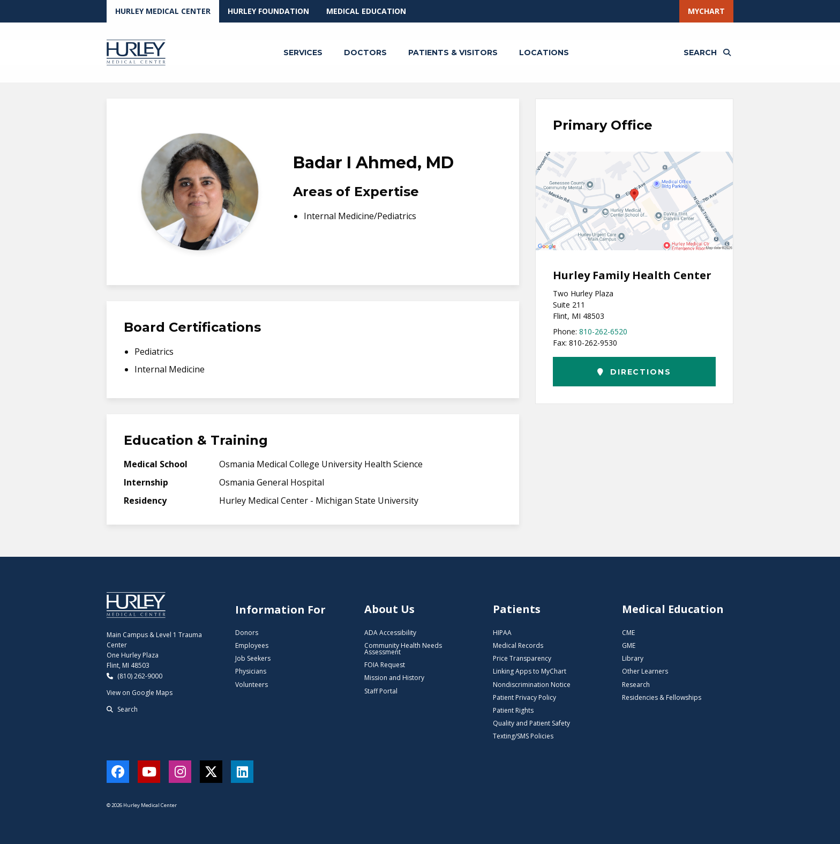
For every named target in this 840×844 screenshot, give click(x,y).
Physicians (250, 671)
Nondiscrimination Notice (532, 684)
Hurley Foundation (268, 11)
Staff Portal (381, 691)
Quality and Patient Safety (531, 723)
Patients (517, 609)
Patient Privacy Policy (524, 697)
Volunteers (251, 684)
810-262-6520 (603, 331)
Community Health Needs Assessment (403, 648)
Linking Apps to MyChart (529, 671)
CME (628, 632)
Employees (251, 645)
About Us (389, 609)
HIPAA (502, 632)
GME (628, 645)
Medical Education (366, 11)
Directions (634, 372)
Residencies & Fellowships (661, 697)
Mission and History (394, 677)
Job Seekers (253, 658)
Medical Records (518, 645)
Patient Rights (513, 710)
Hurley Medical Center (163, 11)
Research (636, 684)
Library (632, 658)
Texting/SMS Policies (523, 736)
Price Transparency (522, 658)
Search (122, 709)
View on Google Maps (139, 692)
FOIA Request (384, 664)
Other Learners (645, 671)
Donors (246, 632)
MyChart (706, 11)
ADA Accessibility (390, 632)
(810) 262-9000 (134, 676)
